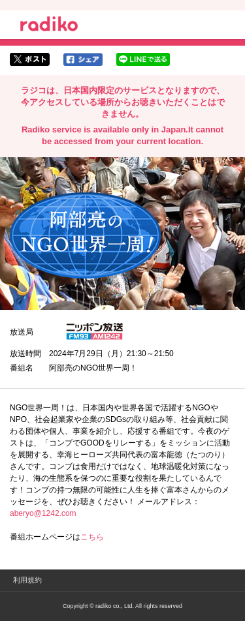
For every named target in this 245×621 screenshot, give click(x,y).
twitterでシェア (30, 59)
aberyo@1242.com (43, 513)
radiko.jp (49, 26)
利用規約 (27, 580)
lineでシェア (143, 59)
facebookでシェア (83, 59)
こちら (92, 536)
